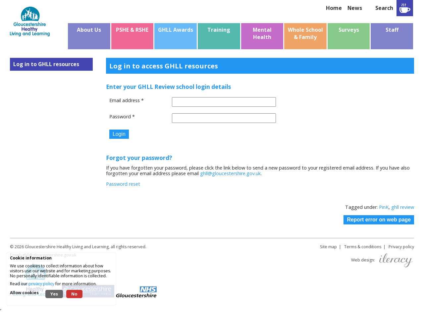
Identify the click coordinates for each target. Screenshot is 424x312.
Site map (328, 247)
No (74, 294)
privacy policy (41, 284)
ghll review (402, 207)
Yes (54, 294)
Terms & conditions (362, 247)
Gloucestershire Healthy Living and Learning (67, 247)
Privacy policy (401, 247)
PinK (384, 207)
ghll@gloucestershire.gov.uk (230, 173)
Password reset (123, 184)
